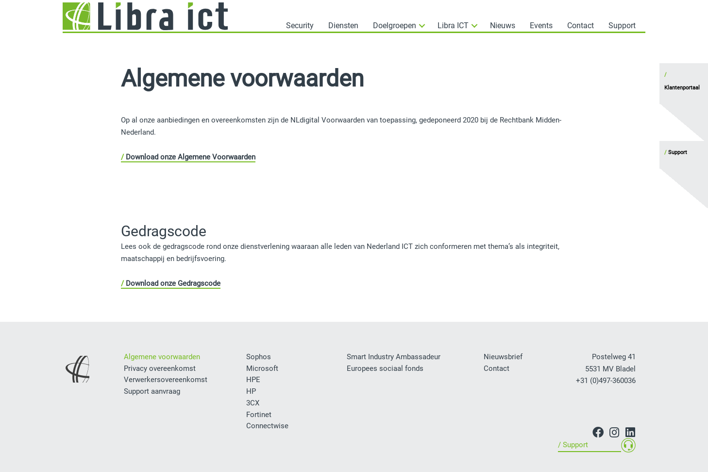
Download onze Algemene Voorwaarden (190, 157)
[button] (390, 23)
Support (677, 152)
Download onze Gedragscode (173, 283)
